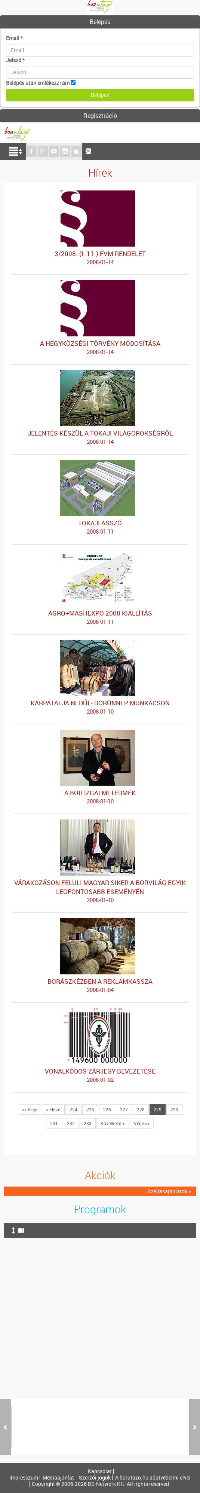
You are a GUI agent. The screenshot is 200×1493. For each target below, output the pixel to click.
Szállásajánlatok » (169, 1191)
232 (71, 1123)
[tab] (100, 22)
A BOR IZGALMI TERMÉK (100, 797)
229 (157, 1109)
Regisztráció (100, 116)
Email (14, 38)
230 (174, 1109)
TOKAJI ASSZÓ (100, 527)
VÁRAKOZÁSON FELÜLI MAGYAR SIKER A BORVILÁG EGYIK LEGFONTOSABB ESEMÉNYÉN (100, 891)
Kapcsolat (100, 1471)
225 (90, 1109)
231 (54, 1123)
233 (88, 1123)
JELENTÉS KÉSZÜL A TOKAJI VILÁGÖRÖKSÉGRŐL (100, 437)
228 (141, 1109)
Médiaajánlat (58, 1477)
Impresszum (23, 1477)
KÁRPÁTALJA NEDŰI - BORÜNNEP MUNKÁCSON (100, 707)
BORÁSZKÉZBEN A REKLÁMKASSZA (100, 985)
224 (73, 1109)
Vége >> (142, 1123)
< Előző (53, 1109)
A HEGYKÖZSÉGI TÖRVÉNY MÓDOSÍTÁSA (100, 347)
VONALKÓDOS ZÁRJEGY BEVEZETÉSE (100, 1075)
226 (107, 1109)
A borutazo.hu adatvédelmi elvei (153, 1477)
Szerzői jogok (95, 1477)
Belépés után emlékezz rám (38, 82)
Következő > (113, 1123)
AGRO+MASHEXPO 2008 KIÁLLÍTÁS (100, 617)
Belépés (100, 22)
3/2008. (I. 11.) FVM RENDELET (100, 257)
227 (124, 1109)
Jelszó (15, 60)
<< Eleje (29, 1109)
